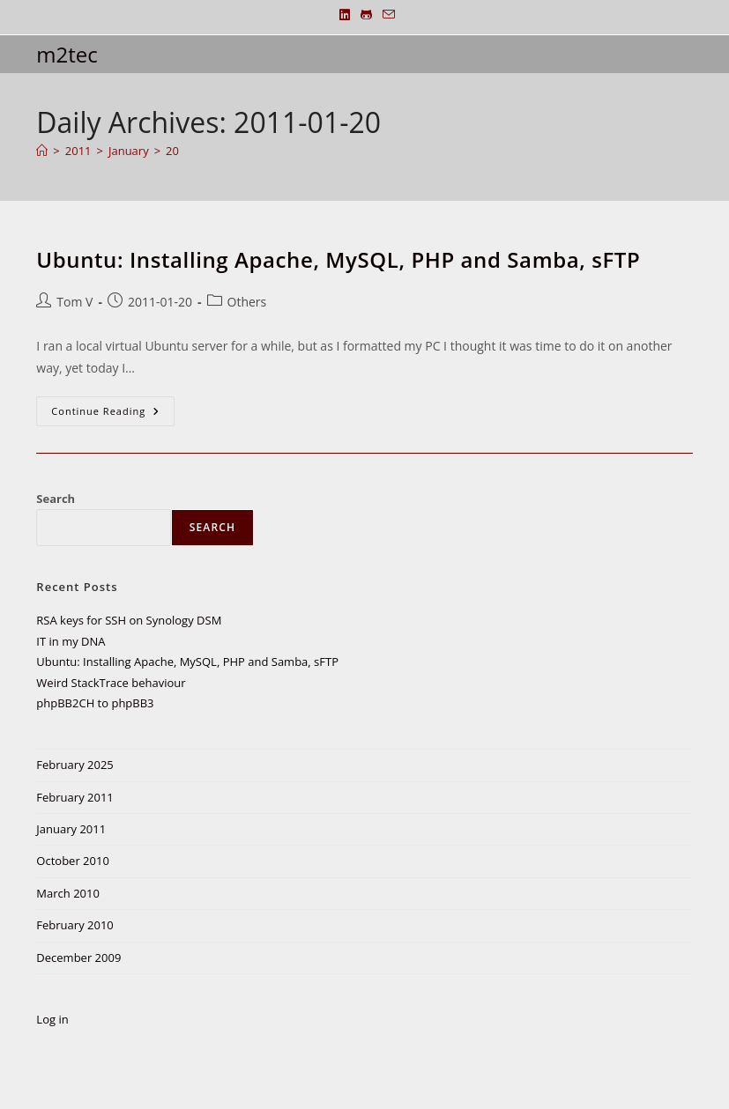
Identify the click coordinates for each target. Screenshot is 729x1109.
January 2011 (71, 829)
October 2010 (72, 861)
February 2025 (74, 765)
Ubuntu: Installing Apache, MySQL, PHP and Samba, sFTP (338, 259)
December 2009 (78, 957)
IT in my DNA (70, 641)
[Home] (42, 151)
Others (247, 301)
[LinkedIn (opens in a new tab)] (344, 15)
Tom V (74, 301)
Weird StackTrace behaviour (110, 683)
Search (55, 498)
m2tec (66, 54)
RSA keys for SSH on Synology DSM (128, 620)
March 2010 (68, 893)
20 (172, 151)
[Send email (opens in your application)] (386, 15)
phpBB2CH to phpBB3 (94, 703)
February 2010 (74, 925)
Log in (52, 1019)
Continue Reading (113, 414)
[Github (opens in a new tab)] (366, 15)
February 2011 (74, 797)
